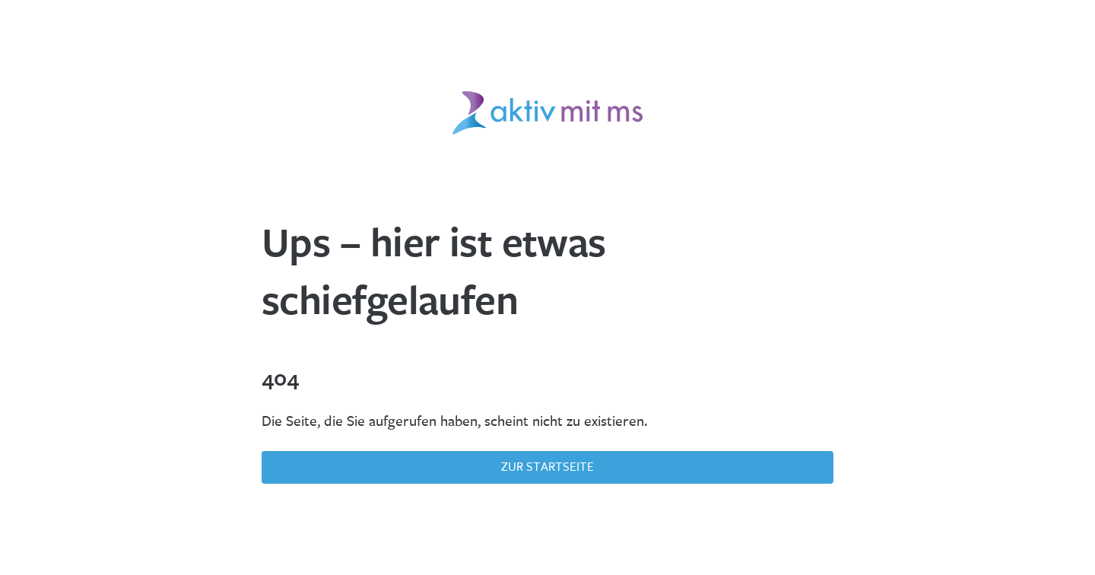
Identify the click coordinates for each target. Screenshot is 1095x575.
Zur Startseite (547, 466)
